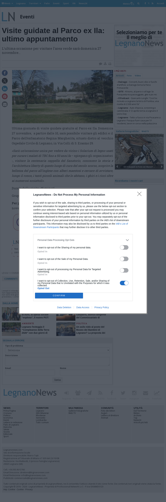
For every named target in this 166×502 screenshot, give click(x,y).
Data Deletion (64, 307)
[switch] (124, 247)
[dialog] (83, 251)
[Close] (140, 195)
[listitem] (83, 240)
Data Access (82, 307)
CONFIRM (59, 295)
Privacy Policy (101, 307)
